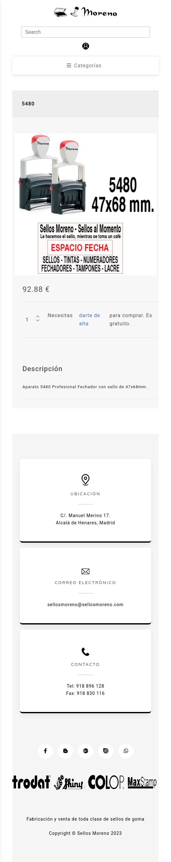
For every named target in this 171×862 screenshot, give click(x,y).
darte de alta (89, 319)
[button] (85, 46)
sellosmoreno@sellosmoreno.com (85, 604)
